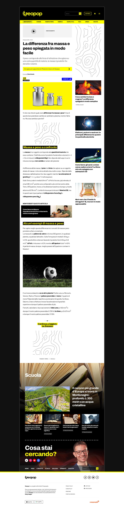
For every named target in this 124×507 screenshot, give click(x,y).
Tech (79, 21)
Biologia (55, 468)
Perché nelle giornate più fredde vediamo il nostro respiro (90, 427)
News (27, 468)
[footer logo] (41, 477)
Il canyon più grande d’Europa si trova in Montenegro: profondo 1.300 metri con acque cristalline (85, 397)
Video (32, 468)
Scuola (47, 468)
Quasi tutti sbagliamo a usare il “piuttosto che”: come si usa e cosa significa (51, 428)
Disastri (71, 468)
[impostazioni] (88, 488)
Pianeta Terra (49, 21)
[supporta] (87, 13)
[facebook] (97, 477)
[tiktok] (85, 477)
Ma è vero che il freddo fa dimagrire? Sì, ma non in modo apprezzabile (87, 202)
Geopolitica (70, 21)
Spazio (87, 21)
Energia (60, 21)
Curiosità (40, 468)
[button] (99, 13)
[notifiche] (95, 13)
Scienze (39, 21)
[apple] (29, 502)
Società (95, 21)
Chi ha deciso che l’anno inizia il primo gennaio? (71, 426)
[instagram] (89, 477)
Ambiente (63, 468)
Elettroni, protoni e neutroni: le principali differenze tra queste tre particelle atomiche (88, 135)
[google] (38, 502)
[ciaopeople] (94, 502)
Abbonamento (27, 21)
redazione (68, 491)
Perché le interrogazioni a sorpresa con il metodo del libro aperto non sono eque (33, 428)
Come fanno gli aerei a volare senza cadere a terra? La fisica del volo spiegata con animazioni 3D (87, 168)
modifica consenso (70, 494)
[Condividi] (67, 79)
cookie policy (69, 488)
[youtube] (93, 477)
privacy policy (69, 486)
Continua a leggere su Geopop (47, 325)
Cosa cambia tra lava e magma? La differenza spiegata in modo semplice (86, 99)
